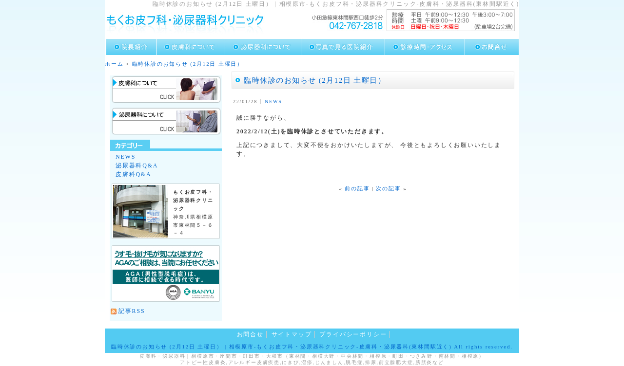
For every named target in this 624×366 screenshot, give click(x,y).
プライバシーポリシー (353, 334)
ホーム (114, 64)
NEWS (273, 101)
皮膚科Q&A (133, 174)
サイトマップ (292, 334)
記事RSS (131, 311)
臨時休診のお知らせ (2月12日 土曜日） (187, 64)
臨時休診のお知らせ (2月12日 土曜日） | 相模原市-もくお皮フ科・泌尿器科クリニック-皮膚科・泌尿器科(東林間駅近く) (281, 346)
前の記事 (357, 188)
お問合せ (250, 334)
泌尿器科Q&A (137, 165)
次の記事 (388, 188)
